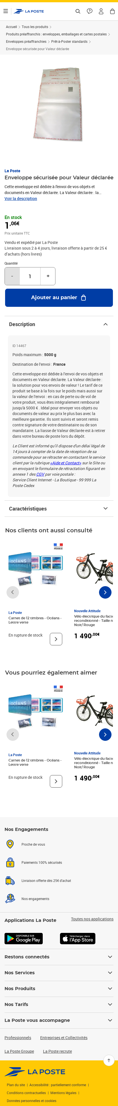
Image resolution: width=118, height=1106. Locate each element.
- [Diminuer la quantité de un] (12, 276)
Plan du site (16, 1084)
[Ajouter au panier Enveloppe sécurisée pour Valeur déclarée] (59, 297)
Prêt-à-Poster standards (69, 41)
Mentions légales (63, 1092)
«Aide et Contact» (65, 462)
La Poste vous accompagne (59, 1020)
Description (59, 324)
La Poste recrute (57, 1051)
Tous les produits (35, 26)
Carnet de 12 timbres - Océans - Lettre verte (35, 620)
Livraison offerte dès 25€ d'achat (46, 880)
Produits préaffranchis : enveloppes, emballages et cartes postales (56, 34)
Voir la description (21, 198)
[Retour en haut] (109, 1060)
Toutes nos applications (92, 919)
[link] (35, 1071)
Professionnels (18, 1037)
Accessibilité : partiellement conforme (57, 1084)
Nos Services (59, 972)
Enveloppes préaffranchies (26, 41)
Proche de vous (33, 844)
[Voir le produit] (56, 639)
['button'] (29, 11)
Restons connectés (59, 957)
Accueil (11, 26)
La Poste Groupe (19, 1051)
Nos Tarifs (59, 1004)
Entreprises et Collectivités (63, 1037)
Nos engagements (35, 898)
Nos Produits (59, 988)
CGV (40, 474)
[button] (101, 11)
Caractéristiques (59, 508)
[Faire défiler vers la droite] (105, 592)
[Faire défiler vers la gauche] (13, 592)
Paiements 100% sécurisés (42, 862)
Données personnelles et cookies (31, 1100)
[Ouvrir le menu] (5, 11)
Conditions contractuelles (26, 1092)
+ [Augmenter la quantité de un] (48, 276)
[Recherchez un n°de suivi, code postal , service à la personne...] (78, 11)
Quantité (11, 263)
